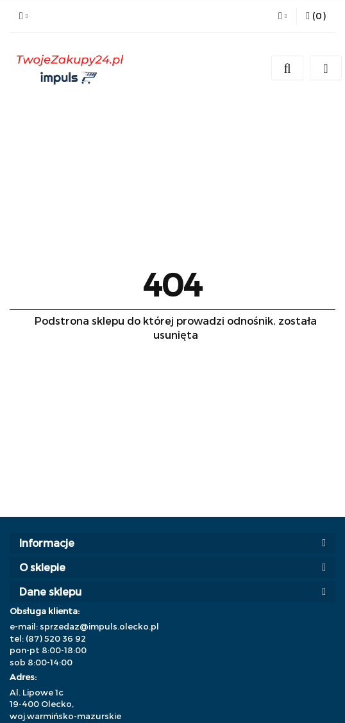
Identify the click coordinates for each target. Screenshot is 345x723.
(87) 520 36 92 (56, 638)
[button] (315, 16)
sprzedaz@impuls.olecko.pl (99, 626)
